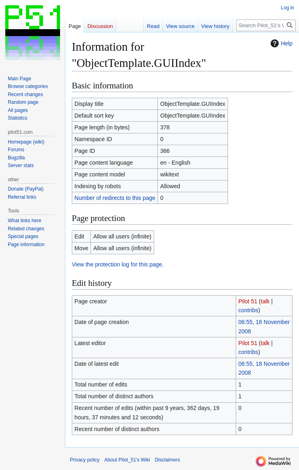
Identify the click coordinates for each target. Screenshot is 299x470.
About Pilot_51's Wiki (127, 460)
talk (265, 301)
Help (281, 43)
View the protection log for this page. (117, 264)
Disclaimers (167, 460)
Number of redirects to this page (115, 198)
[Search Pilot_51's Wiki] (266, 25)
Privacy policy (84, 460)
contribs (248, 310)
